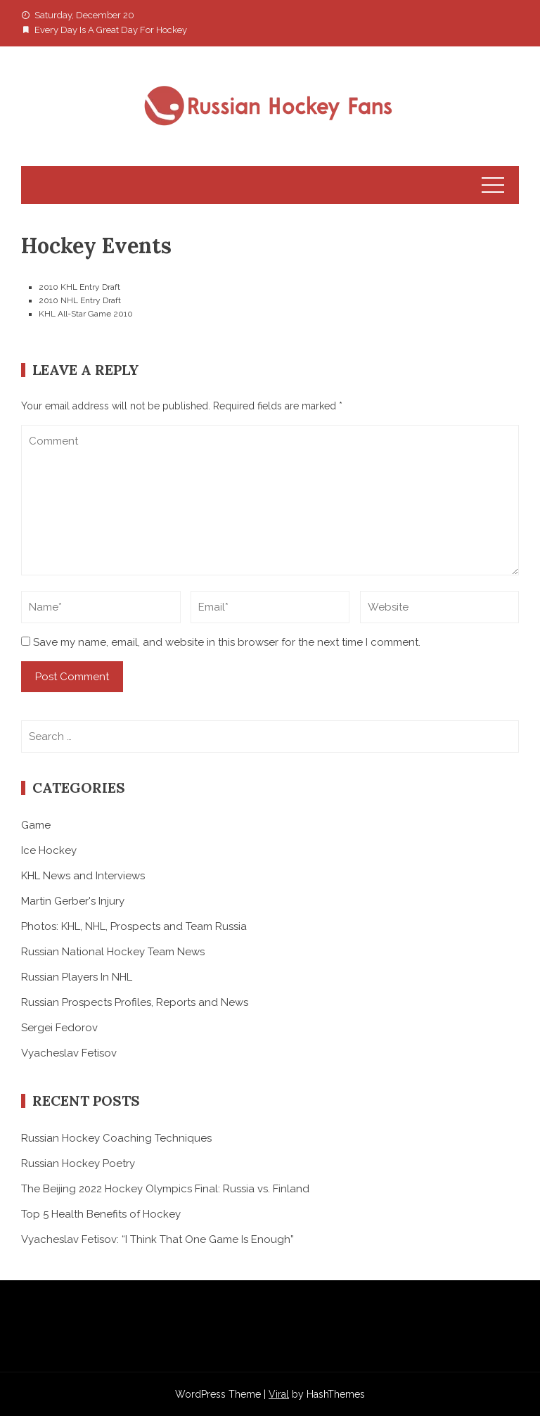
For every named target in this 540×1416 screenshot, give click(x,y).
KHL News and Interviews (83, 875)
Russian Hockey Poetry (78, 1163)
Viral (279, 1394)
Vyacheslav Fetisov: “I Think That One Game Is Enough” (157, 1239)
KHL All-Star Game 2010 (86, 314)
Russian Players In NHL (76, 977)
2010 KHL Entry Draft (79, 287)
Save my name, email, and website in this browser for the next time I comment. (226, 642)
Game (36, 825)
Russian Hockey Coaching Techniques (116, 1138)
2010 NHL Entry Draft (80, 300)
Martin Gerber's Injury (72, 901)
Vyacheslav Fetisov (69, 1053)
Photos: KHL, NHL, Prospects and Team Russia (134, 926)
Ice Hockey (49, 850)
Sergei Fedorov (59, 1027)
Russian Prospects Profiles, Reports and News (134, 1002)
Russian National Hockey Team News (113, 951)
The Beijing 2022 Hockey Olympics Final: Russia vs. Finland (165, 1188)
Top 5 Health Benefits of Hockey (101, 1214)
